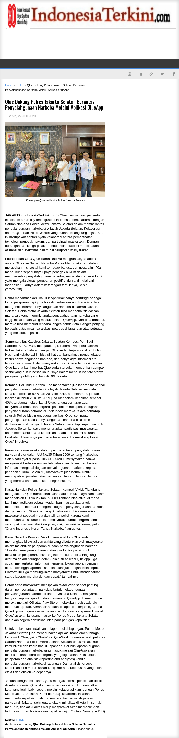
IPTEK (20, 719)
